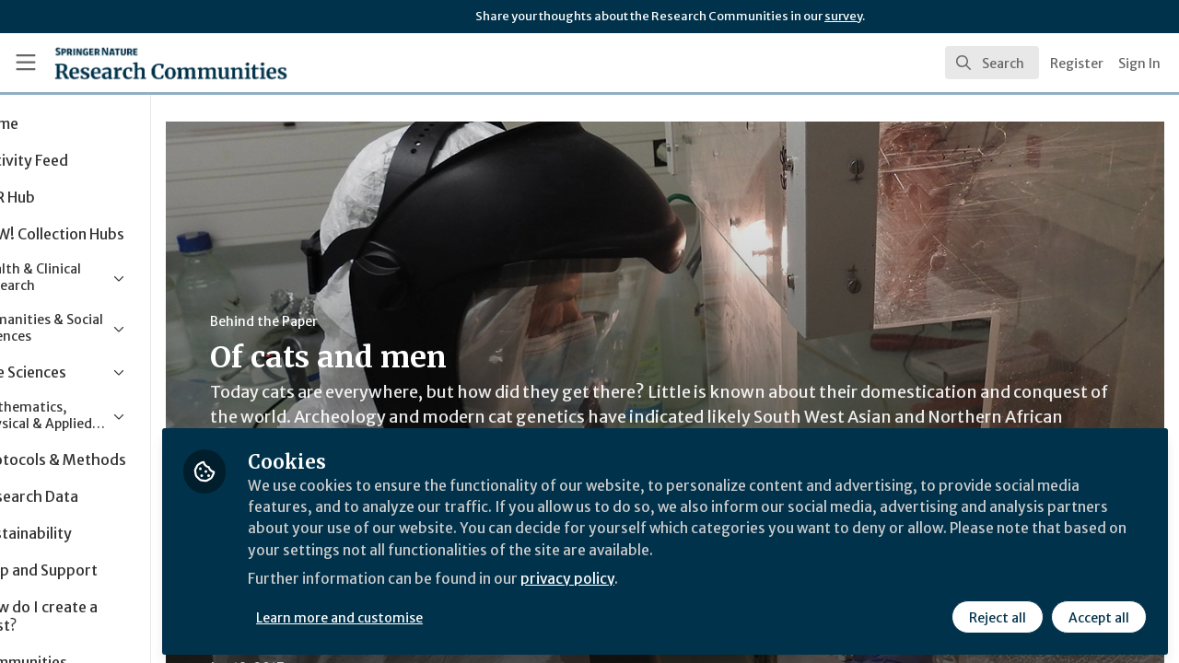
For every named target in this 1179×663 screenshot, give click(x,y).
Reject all (996, 614)
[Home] (144, 62)
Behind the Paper (349, 321)
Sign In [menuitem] (1139, 63)
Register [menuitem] (1076, 63)
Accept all (1098, 614)
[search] (992, 62)
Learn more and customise (425, 614)
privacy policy (656, 578)
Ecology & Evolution (449, 654)
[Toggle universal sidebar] (26, 62)
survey (843, 16)
